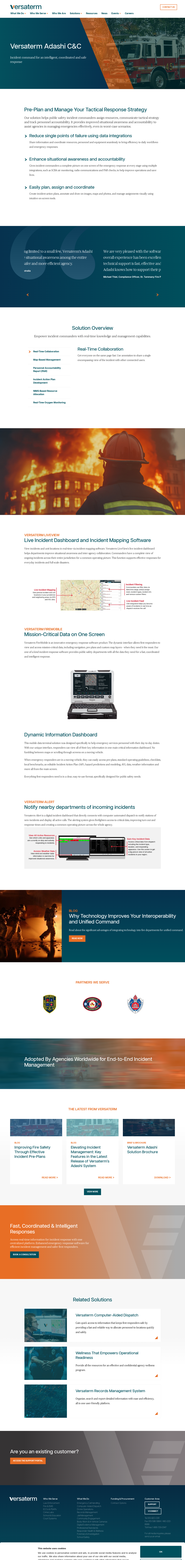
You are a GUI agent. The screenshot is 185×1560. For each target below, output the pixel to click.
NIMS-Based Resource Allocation (45, 393)
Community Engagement (88, 1518)
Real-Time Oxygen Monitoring (49, 402)
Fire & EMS (48, 1506)
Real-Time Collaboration (46, 351)
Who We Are (59, 13)
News (104, 13)
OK (161, 1535)
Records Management (87, 1512)
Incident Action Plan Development (44, 381)
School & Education (52, 1515)
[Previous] (27, 295)
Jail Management (85, 1515)
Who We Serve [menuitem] (39, 13)
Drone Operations (85, 1509)
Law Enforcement (51, 1503)
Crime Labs (48, 1512)
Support (152, 1504)
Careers (129, 13)
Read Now (77, 939)
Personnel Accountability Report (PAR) (47, 370)
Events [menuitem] (116, 13)
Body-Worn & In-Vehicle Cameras (92, 1522)
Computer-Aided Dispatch (89, 1506)
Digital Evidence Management (90, 1525)
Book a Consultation (24, 1255)
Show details (44, 1554)
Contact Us (168, 7)
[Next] (158, 295)
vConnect (153, 1511)
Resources (91, 13)
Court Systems (50, 1518)
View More (92, 1192)
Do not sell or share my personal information (161, 1548)
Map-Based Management (47, 360)
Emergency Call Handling (88, 1503)
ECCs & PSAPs (50, 1509)
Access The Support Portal (28, 1461)
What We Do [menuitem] (18, 13)
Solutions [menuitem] (76, 13)
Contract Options (118, 1503)
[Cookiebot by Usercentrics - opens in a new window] (18, 1554)
